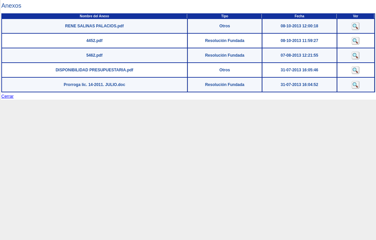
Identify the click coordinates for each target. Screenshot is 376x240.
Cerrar (7, 96)
